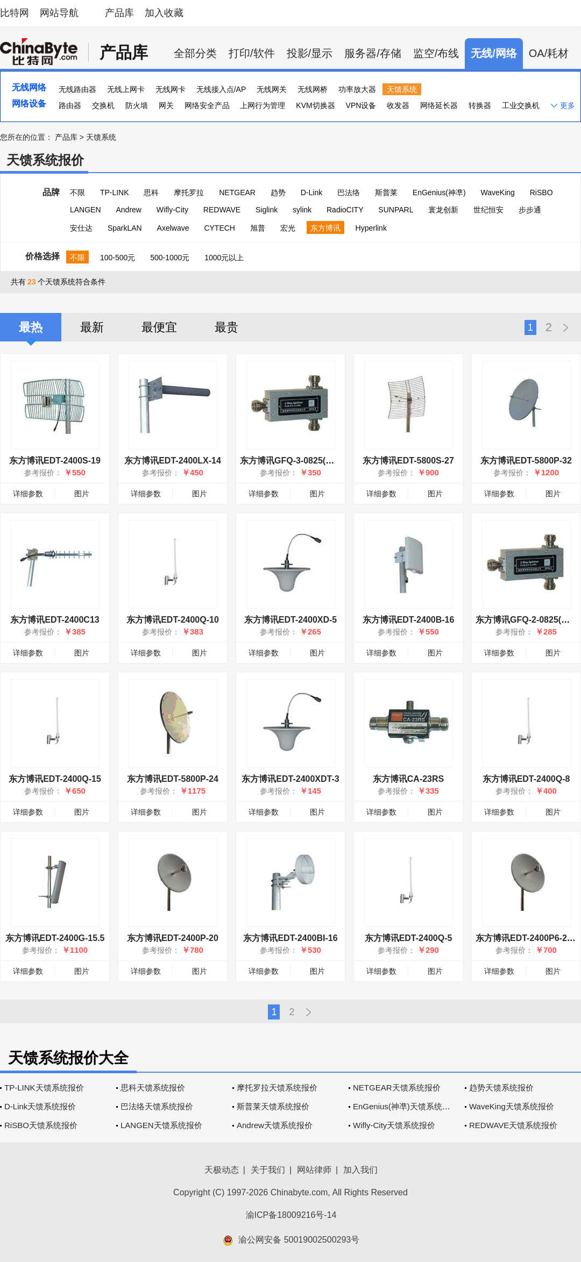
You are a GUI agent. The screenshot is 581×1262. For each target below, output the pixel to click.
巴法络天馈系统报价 (157, 1106)
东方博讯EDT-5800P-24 (172, 778)
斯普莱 (386, 192)
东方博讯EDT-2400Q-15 (55, 778)
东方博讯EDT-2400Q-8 (526, 778)
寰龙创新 (443, 209)
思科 (151, 192)
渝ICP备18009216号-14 (291, 1215)
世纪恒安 (488, 209)
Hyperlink (371, 228)
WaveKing (498, 192)
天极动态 (221, 1169)
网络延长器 (439, 105)
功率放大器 (357, 89)
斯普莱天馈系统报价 (273, 1106)
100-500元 (117, 257)
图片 (81, 493)
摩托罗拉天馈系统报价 (277, 1087)
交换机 (103, 105)
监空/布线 (436, 53)
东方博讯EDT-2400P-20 (172, 938)
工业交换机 (521, 105)
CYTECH (219, 228)
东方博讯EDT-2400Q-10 (172, 619)
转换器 (480, 105)
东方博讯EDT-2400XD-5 (290, 619)
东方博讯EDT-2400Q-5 (408, 938)
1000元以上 (224, 257)
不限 (77, 192)
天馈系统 (402, 89)
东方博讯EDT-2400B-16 (409, 619)
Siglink (267, 209)
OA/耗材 (549, 53)
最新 (92, 327)
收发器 (398, 105)
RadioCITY (345, 209)
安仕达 (81, 228)
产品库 (119, 13)
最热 (30, 327)
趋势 (278, 192)
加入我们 (360, 1169)
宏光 (287, 228)
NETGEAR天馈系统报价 (397, 1087)
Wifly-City (172, 209)
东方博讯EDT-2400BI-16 (290, 938)
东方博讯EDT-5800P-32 (526, 460)
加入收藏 (164, 13)
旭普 (257, 228)
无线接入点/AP (221, 89)
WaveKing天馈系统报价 (511, 1106)
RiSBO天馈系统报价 (40, 1125)
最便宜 (159, 327)
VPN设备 (361, 105)
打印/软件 (252, 53)
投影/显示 (310, 53)
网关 (166, 105)
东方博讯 (325, 228)
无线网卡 (170, 89)
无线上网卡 (126, 89)
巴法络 (348, 192)
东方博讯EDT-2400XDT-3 (290, 778)
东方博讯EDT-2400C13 (54, 619)
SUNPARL (395, 209)
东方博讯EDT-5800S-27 (408, 460)
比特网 (14, 13)
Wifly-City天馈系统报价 (394, 1125)
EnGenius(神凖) (439, 192)
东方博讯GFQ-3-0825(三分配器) (301, 460)
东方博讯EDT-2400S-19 (55, 460)
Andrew (128, 209)
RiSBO (541, 192)
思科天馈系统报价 (153, 1087)
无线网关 (272, 89)
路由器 (70, 105)
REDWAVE (221, 209)
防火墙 (136, 105)
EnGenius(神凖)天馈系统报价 (405, 1106)
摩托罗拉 (189, 192)
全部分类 (195, 53)
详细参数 (28, 493)
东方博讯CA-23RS (408, 778)
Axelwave (173, 228)
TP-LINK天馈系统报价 (44, 1087)
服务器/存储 (372, 53)
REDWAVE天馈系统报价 (513, 1125)
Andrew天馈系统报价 (275, 1125)
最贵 (226, 327)
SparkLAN (125, 228)
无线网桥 (312, 89)
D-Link (311, 192)
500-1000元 (169, 257)
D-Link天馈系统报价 (40, 1106)
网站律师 (314, 1169)
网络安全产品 (207, 105)
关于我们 (268, 1169)
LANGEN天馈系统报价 (161, 1125)
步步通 (530, 209)
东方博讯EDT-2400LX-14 (172, 460)
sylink (302, 209)
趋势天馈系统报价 (501, 1087)
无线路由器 (77, 89)
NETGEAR (237, 192)
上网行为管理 (262, 105)
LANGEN (85, 209)
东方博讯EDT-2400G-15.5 (55, 938)
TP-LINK (114, 192)
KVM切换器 (315, 105)
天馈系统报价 (45, 160)
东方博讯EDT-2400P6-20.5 (527, 938)
